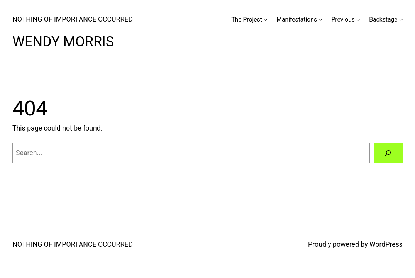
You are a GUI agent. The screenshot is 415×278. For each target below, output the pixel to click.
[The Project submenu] (265, 19)
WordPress (386, 244)
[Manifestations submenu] (320, 19)
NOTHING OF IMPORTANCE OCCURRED (72, 19)
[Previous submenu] (358, 19)
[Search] (388, 153)
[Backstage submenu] (401, 19)
